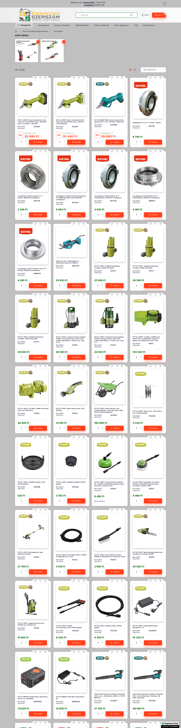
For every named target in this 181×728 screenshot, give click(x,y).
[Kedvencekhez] (40, 77)
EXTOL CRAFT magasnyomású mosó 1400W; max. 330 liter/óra (31, 624)
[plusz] (26, 141)
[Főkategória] (16, 31)
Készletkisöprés (149, 25)
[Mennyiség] (21, 142)
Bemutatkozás (43, 25)
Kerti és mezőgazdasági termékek (35, 31)
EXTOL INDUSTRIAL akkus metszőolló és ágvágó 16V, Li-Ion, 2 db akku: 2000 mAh (109, 121)
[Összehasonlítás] (35, 77)
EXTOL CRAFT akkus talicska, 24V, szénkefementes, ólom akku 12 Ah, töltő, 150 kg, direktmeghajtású (108, 410)
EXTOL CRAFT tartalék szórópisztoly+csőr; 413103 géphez (69, 626)
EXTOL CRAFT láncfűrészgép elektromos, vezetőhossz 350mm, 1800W (148, 553)
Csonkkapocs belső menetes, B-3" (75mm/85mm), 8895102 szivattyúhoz (108, 197)
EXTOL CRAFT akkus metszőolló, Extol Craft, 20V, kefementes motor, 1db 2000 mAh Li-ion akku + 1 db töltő (32, 122)
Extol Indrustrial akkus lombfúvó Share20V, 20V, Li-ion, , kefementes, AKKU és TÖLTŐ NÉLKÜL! (109, 696)
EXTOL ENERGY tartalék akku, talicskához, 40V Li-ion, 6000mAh (33, 697)
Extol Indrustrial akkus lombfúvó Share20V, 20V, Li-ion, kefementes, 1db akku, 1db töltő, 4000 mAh (148, 696)
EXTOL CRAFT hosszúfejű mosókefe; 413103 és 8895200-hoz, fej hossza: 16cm (109, 556)
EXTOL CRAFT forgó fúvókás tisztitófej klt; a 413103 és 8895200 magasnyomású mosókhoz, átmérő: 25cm (109, 484)
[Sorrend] (153, 69)
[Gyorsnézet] (45, 77)
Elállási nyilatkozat (102, 25)
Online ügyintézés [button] (121, 25)
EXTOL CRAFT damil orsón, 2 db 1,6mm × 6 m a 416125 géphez (147, 412)
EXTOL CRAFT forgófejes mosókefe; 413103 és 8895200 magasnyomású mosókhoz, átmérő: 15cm (146, 484)
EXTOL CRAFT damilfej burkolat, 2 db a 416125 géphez (31, 483)
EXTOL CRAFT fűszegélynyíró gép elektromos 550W (30, 553)
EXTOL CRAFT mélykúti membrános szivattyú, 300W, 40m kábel (30, 338)
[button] (24, 25)
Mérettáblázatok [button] (82, 25)
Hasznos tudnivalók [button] (62, 25)
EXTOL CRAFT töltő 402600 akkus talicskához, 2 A (145, 626)
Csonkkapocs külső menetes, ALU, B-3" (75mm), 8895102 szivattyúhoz (32, 269)
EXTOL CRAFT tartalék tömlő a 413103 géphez (108, 626)
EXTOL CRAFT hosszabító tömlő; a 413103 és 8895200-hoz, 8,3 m (71, 556)
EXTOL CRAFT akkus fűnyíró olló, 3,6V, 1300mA (70, 409)
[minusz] (26, 143)
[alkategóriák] (38, 41)
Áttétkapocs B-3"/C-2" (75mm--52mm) (147, 123)
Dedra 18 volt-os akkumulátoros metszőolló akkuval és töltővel (67, 262)
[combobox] (106, 15)
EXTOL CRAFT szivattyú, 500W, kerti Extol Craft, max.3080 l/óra (33, 409)
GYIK (136, 25)
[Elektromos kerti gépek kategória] (26, 50)
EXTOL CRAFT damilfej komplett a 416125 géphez (71, 483)
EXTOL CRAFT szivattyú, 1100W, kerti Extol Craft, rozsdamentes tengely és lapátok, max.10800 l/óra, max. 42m (146, 338)
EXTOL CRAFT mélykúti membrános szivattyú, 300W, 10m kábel (107, 267)
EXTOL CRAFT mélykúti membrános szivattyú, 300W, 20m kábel (146, 267)
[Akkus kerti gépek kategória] (52, 50)
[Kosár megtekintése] (159, 15)
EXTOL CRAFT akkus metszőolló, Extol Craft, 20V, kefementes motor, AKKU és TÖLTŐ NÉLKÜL (70, 122)
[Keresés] (131, 15)
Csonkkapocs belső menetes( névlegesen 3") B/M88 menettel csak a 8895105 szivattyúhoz (71, 197)
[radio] (135, 70)
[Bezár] (164, 3)
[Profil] (145, 15)
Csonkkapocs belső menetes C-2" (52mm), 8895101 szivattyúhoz (30, 197)
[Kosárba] (38, 142)
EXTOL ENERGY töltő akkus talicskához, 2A (70, 697)
